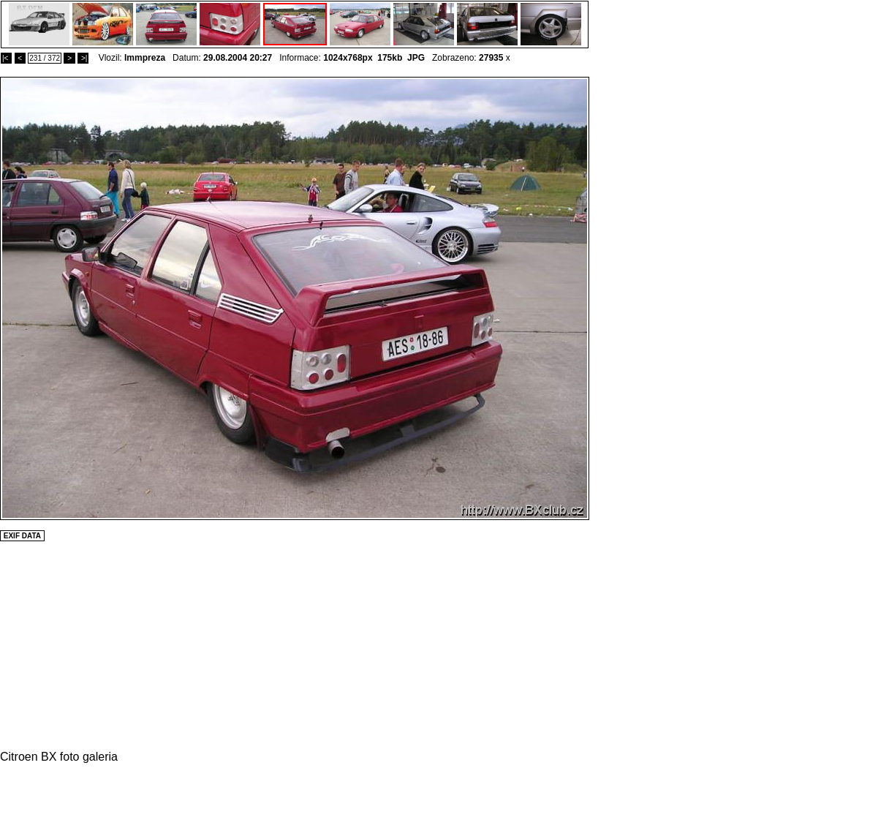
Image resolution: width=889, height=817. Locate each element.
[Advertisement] (633, 296)
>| (83, 58)
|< (6, 58)
